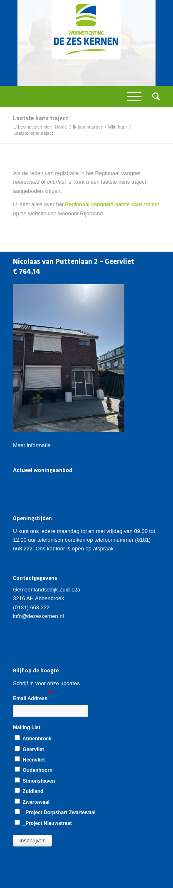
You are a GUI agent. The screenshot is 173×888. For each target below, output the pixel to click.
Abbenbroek (33, 738)
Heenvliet (29, 759)
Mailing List (28, 727)
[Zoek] (153, 96)
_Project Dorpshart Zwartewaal (55, 812)
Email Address (32, 697)
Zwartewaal (32, 801)
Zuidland (29, 791)
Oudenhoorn (33, 769)
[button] (32, 841)
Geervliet (29, 749)
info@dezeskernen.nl (38, 616)
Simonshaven (35, 780)
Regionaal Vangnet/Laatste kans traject (112, 204)
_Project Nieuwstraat (43, 823)
